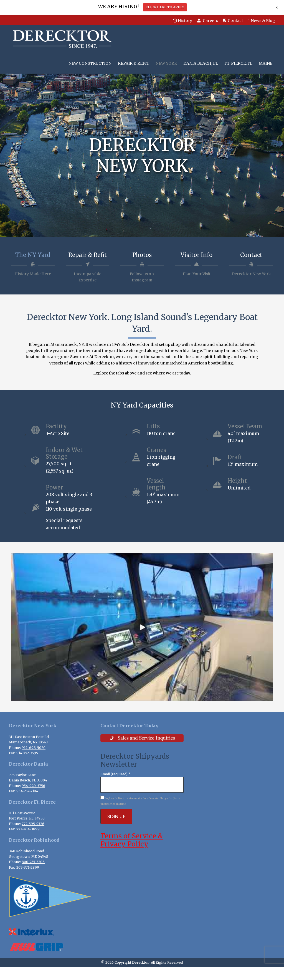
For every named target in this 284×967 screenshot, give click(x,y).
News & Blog (261, 20)
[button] (142, 627)
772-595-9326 (33, 824)
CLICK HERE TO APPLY (165, 7)
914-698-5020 (33, 748)
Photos (142, 254)
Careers (207, 20)
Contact (233, 20)
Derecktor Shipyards (61, 39)
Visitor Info (196, 254)
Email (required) (115, 774)
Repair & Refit (87, 254)
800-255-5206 (33, 862)
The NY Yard (32, 254)
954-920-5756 (33, 786)
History (182, 20)
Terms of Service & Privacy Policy (131, 840)
